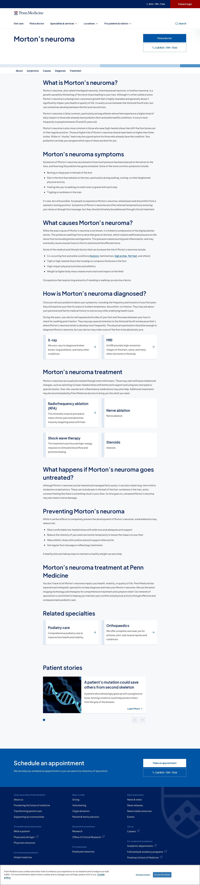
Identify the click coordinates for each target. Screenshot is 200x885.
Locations (91, 23)
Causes (47, 70)
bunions (94, 255)
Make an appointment (165, 763)
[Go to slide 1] (44, 720)
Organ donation (80, 811)
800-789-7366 (155, 4)
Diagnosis (60, 70)
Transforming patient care (28, 811)
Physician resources (24, 842)
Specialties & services (64, 23)
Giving (75, 799)
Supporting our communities (29, 816)
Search (180, 23)
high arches (121, 255)
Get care (18, 23)
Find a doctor (37, 23)
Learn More (134, 708)
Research (77, 831)
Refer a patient (22, 831)
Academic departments (142, 845)
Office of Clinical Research (88, 837)
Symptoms (33, 70)
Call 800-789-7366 (164, 47)
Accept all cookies (162, 875)
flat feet (132, 255)
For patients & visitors (118, 23)
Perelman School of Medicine (144, 857)
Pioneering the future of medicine (32, 805)
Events (130, 816)
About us (18, 799)
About (19, 70)
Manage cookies (143, 875)
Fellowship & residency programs (147, 851)
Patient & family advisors (85, 816)
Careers (133, 831)
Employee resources (83, 851)
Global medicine (23, 857)
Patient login (185, 4)
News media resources (139, 811)
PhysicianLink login (26, 837)
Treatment (75, 70)
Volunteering (79, 805)
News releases (135, 805)
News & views (134, 799)
